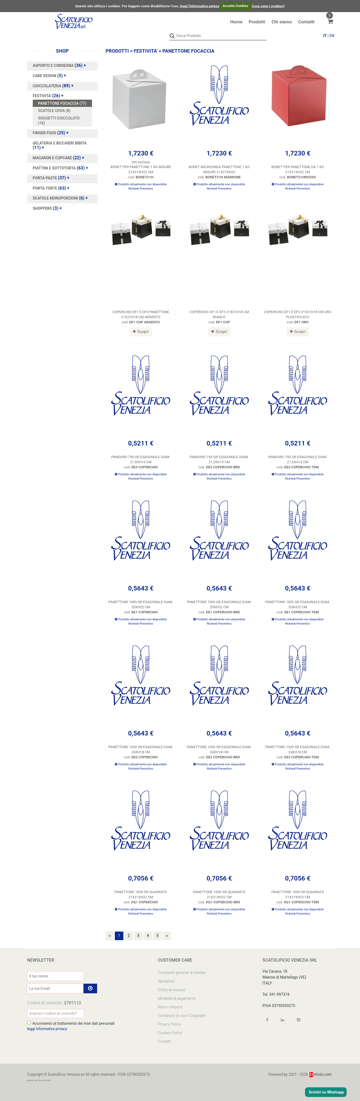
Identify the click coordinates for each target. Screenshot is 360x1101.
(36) (59, 65)
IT (325, 36)
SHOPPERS (43, 208)
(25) (50, 133)
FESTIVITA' (42, 96)
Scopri (141, 331)
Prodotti (257, 21)
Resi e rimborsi (170, 1007)
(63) (60, 167)
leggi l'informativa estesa (199, 6)
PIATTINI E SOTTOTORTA (55, 168)
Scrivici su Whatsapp (326, 1092)
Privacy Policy (169, 1024)
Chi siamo (281, 21)
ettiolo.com (320, 1074)
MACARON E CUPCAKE (53, 157)
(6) (60, 198)
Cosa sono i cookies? (268, 6)
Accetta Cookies (235, 6)
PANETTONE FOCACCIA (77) (62, 103)
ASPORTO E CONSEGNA (54, 65)
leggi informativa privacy (47, 1028)
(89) (53, 85)
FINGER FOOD (45, 133)
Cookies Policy (170, 1032)
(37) (51, 178)
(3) (47, 208)
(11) (60, 145)
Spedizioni (166, 981)
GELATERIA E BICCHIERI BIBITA (60, 143)
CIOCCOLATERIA (47, 86)
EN (331, 36)
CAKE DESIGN (45, 75)
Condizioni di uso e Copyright (182, 1015)
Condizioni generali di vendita (182, 972)
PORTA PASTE (45, 178)
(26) (48, 95)
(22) (58, 157)
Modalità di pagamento (177, 998)
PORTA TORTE (45, 188)
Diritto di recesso (172, 989)
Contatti (306, 21)
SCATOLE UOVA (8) (54, 110)
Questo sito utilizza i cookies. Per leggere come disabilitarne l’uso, (127, 6)
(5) (49, 75)
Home (236, 21)
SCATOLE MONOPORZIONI (56, 198)
